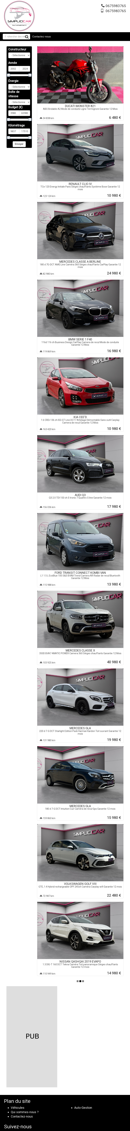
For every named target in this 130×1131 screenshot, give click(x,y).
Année (12, 63)
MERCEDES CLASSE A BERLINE (80, 261)
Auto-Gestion (83, 1107)
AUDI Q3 (80, 495)
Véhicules (17, 1107)
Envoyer (19, 144)
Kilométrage (16, 125)
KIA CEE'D (80, 417)
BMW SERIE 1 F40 (80, 339)
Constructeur (17, 49)
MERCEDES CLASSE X (80, 650)
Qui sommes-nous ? (25, 1112)
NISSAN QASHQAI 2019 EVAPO (80, 961)
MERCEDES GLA (80, 728)
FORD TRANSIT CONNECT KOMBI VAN (80, 572)
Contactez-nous (41, 36)
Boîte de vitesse (13, 94)
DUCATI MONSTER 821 (80, 106)
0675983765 (116, 6)
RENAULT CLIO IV (80, 184)
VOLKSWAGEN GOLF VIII (80, 884)
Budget (15, 107)
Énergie (13, 81)
